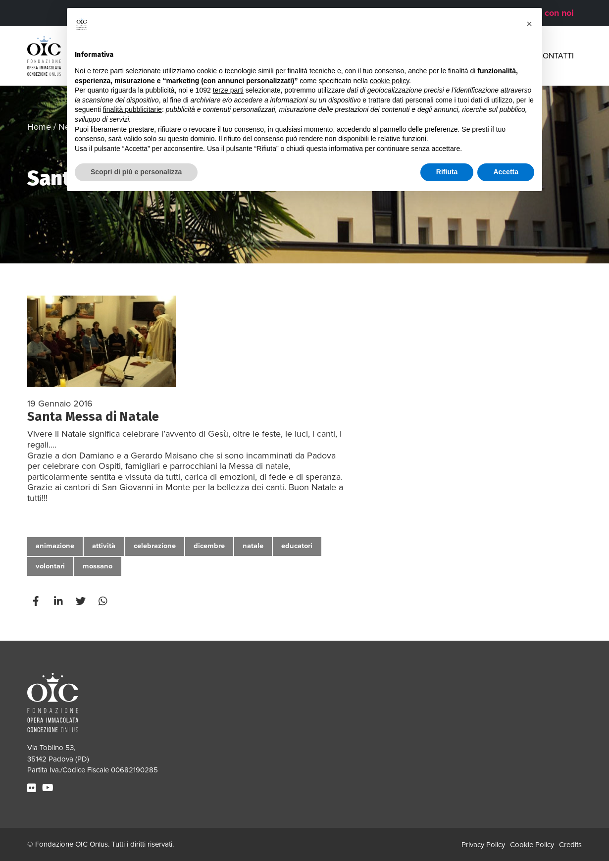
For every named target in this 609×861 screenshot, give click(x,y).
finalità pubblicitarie (132, 109)
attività (103, 546)
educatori (296, 546)
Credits (570, 844)
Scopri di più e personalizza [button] (136, 172)
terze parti (228, 90)
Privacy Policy (483, 844)
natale (253, 546)
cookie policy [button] (389, 81)
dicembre (209, 546)
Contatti (555, 56)
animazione (55, 546)
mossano (97, 566)
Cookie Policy (532, 844)
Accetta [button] (505, 172)
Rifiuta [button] (447, 172)
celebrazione (155, 546)
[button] (529, 24)
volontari (50, 566)
